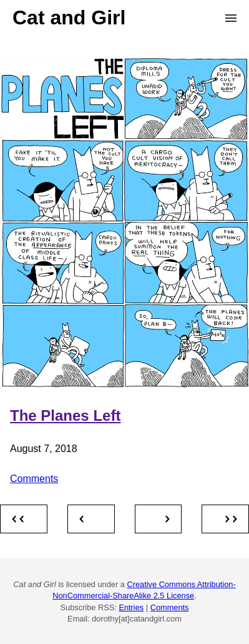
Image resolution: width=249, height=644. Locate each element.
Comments (34, 478)
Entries (131, 607)
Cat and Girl (68, 17)
